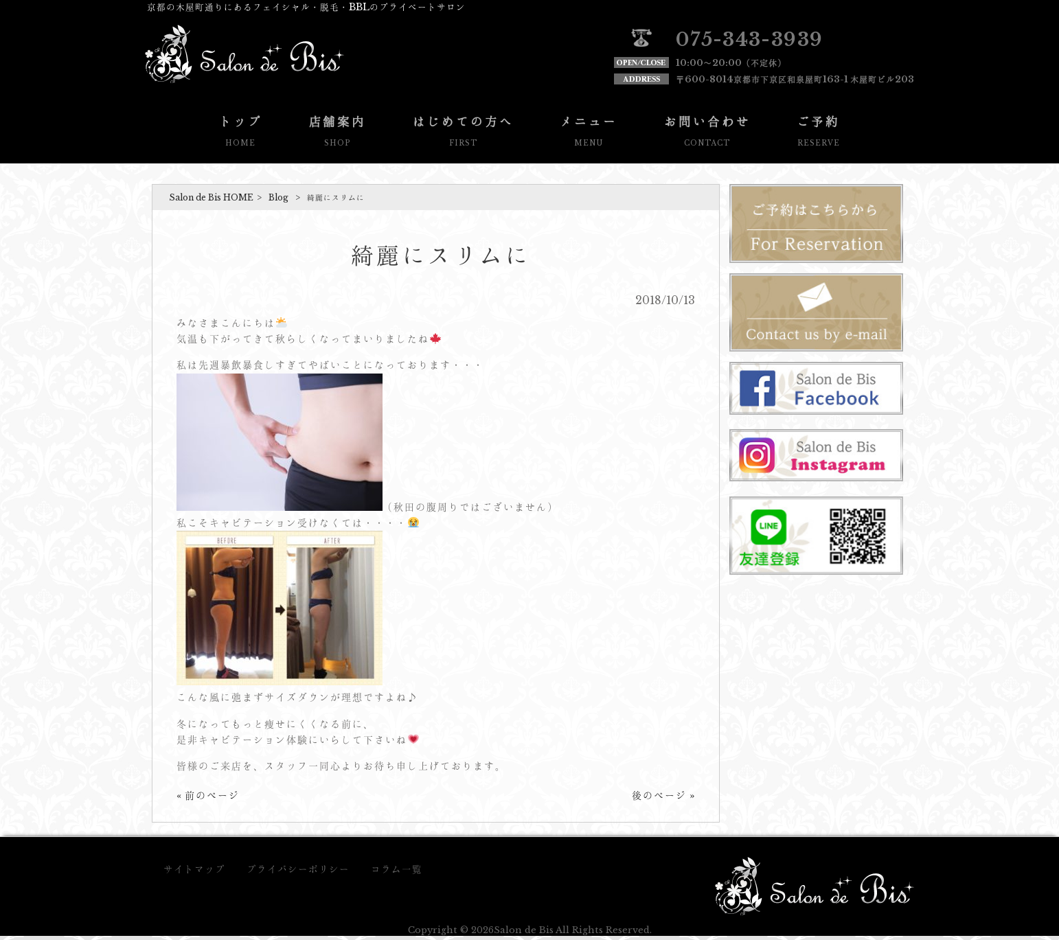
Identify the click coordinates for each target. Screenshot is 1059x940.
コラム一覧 (396, 869)
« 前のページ (208, 795)
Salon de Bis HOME (211, 197)
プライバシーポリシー (298, 869)
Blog (278, 197)
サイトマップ (194, 869)
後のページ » (663, 795)
